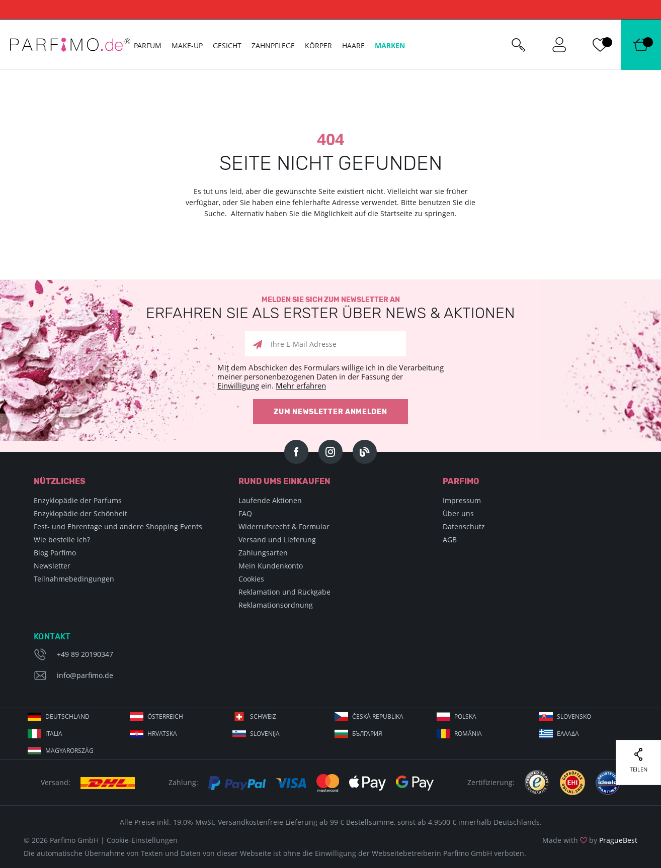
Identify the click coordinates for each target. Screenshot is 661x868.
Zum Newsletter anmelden (330, 412)
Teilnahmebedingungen (74, 579)
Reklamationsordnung (275, 605)
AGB (450, 539)
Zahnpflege (273, 45)
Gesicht (227, 45)
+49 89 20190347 (85, 654)
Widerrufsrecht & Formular (283, 526)
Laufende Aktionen (270, 500)
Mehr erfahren (301, 385)
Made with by (589, 840)
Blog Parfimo (55, 552)
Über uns (458, 513)
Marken (390, 45)
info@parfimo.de (85, 675)
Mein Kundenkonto (270, 565)
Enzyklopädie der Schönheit (80, 513)
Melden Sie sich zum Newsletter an (330, 308)
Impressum (462, 500)
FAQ (245, 513)
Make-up (187, 45)
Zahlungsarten (263, 552)
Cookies (251, 579)
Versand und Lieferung (277, 539)
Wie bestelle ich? (62, 539)
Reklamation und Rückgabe (284, 592)
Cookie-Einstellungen (142, 840)
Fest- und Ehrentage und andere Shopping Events (118, 526)
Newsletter (52, 565)
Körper (318, 45)
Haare (353, 45)
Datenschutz (464, 526)
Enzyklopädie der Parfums (78, 500)
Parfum (147, 45)
